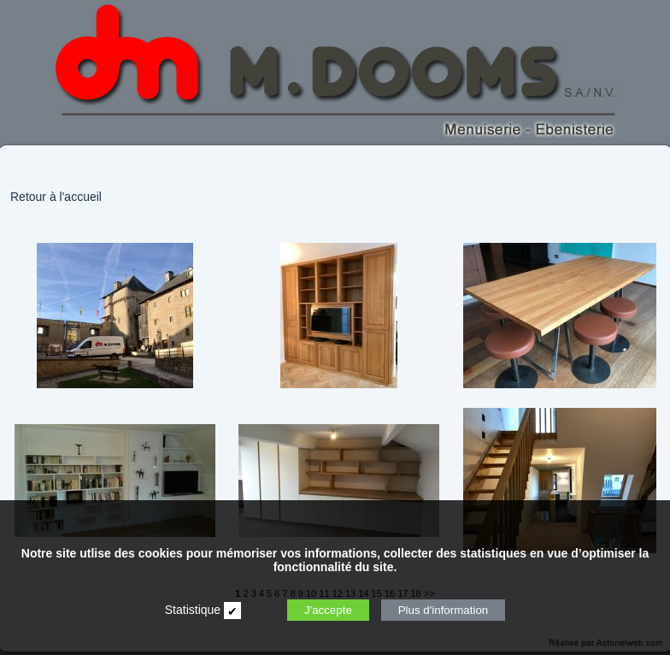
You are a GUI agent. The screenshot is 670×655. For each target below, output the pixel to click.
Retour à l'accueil (56, 197)
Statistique (192, 610)
